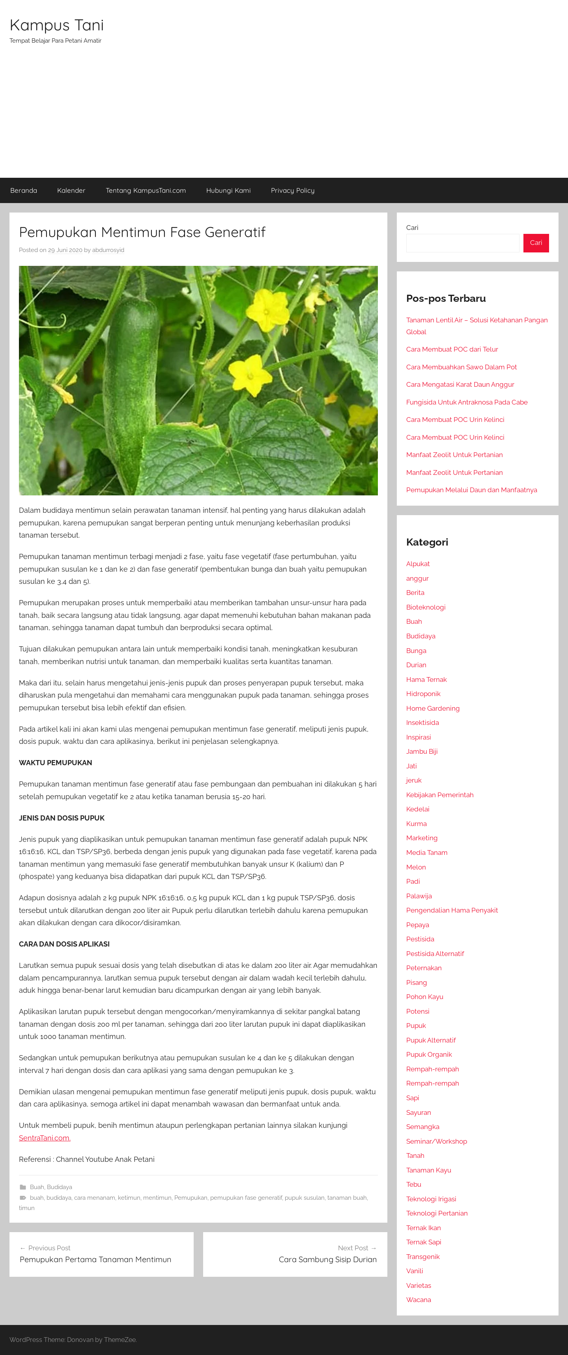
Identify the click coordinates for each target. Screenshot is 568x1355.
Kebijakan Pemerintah (440, 795)
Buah (37, 1187)
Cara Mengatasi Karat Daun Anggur (460, 384)
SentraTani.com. (45, 1138)
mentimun (157, 1197)
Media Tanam (427, 852)
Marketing (422, 838)
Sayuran (418, 1112)
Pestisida (420, 939)
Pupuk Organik (429, 1054)
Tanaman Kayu (428, 1170)
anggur (417, 578)
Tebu (413, 1184)
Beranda (23, 190)
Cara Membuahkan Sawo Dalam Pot (461, 367)
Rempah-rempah (432, 1069)
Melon (416, 867)
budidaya (59, 1197)
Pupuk (416, 1025)
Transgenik (423, 1257)
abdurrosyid (108, 250)
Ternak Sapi (423, 1242)
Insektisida (422, 722)
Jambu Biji (422, 751)
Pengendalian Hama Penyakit (452, 910)
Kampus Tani (56, 24)
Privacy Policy (293, 190)
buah (37, 1197)
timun (27, 1208)
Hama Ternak (426, 679)
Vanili (414, 1271)
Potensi (418, 1011)
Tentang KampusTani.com (146, 190)
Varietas (418, 1285)
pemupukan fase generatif (246, 1197)
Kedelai (418, 809)
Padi (413, 881)
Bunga (416, 651)
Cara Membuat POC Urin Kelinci (455, 419)
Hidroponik (423, 694)
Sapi (412, 1098)
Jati (411, 766)
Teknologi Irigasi (431, 1199)
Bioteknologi (426, 607)
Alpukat (418, 564)
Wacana (418, 1300)
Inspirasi (418, 737)
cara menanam (94, 1197)
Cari (412, 227)
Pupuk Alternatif (431, 1040)
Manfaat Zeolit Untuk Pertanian (454, 455)
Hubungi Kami (228, 190)
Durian (416, 665)
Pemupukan (190, 1197)
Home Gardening (433, 708)
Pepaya (417, 925)
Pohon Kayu (424, 997)
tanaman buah (347, 1197)
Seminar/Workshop (436, 1141)
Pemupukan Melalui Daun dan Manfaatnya (471, 490)
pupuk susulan (305, 1197)
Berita (415, 593)
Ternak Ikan (423, 1228)
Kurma (416, 824)
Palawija (419, 896)
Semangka (422, 1127)
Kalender (71, 190)
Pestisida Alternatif (435, 954)
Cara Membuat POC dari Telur (452, 349)
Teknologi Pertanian (437, 1213)
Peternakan (424, 968)
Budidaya (59, 1187)
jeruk (414, 780)
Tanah (415, 1155)
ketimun (129, 1197)
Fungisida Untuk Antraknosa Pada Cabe (467, 402)
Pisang (416, 982)
